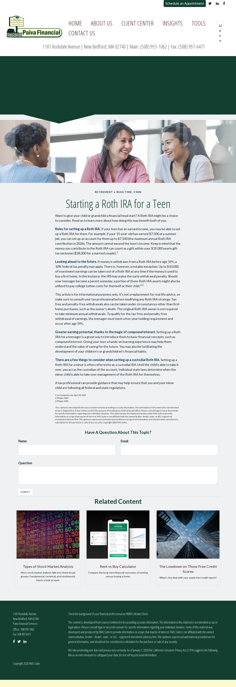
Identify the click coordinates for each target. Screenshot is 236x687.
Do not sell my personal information (137, 655)
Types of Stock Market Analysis (48, 566)
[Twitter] (210, 3)
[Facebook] (224, 3)
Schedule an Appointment (184, 3)
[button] (101, 23)
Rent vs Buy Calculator (118, 566)
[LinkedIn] (217, 3)
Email (124, 441)
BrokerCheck (141, 614)
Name (22, 441)
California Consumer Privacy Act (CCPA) (173, 650)
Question (25, 463)
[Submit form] (25, 492)
